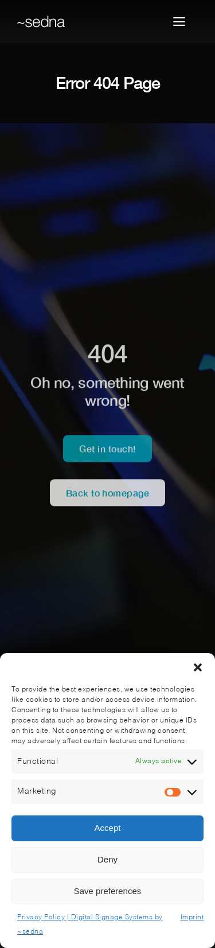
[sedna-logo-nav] (41, 20)
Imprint (192, 917)
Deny (107, 859)
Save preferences (108, 891)
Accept (108, 828)
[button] (198, 667)
